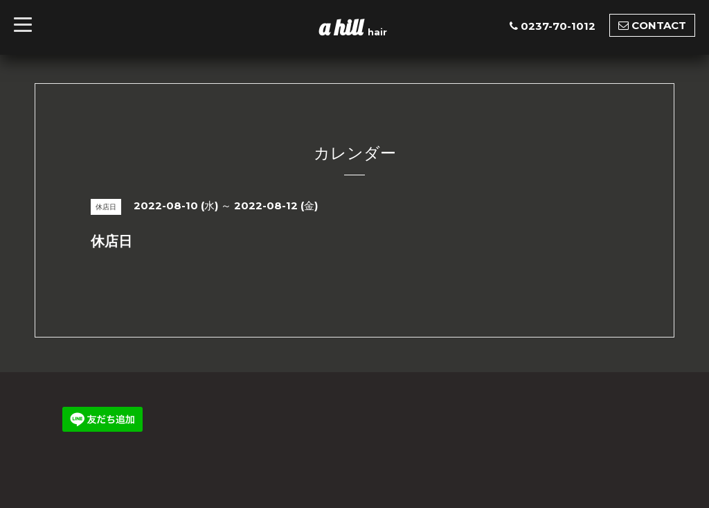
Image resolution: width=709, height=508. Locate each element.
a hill (343, 27)
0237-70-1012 (558, 26)
